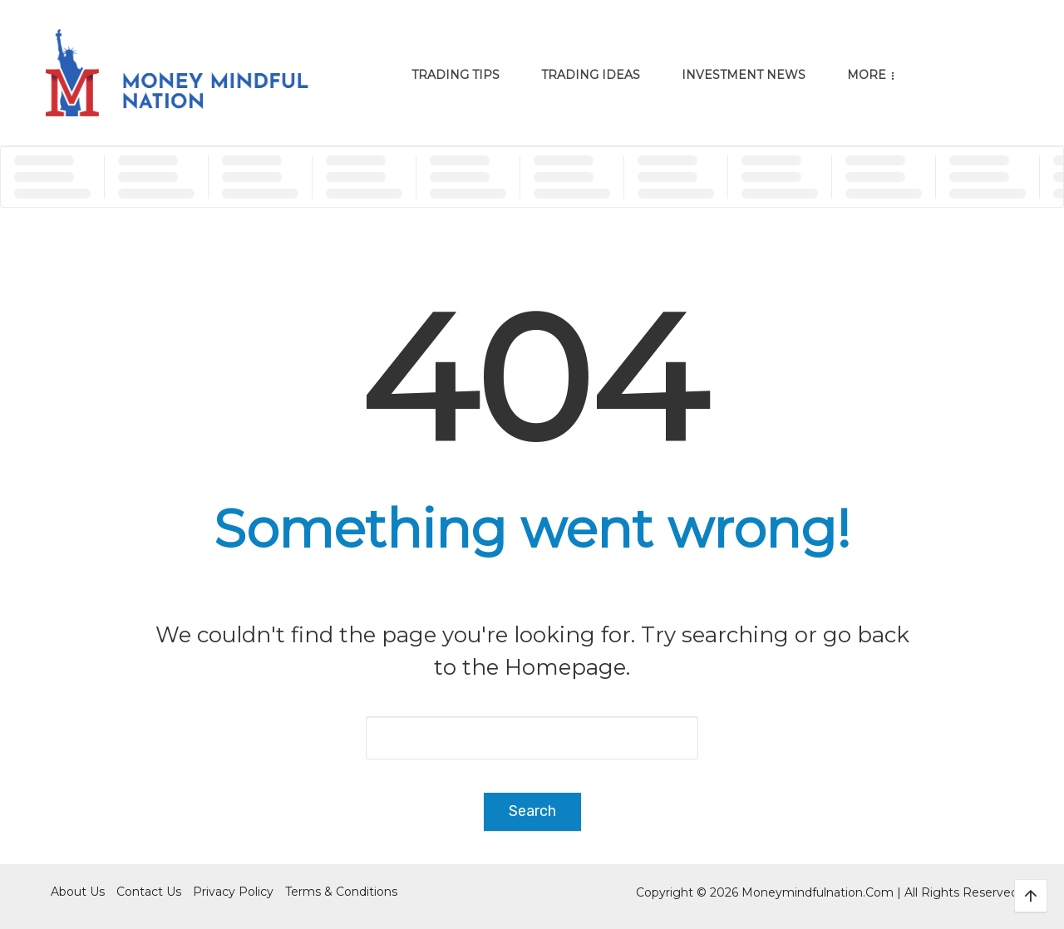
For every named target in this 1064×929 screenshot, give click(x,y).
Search (532, 811)
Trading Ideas (590, 74)
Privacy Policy (233, 891)
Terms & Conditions (341, 891)
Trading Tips (455, 74)
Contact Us (148, 891)
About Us (78, 891)
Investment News (743, 74)
